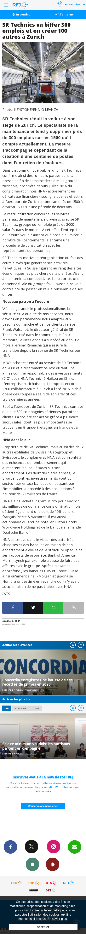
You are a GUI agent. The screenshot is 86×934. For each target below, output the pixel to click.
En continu (21, 14)
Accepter (43, 927)
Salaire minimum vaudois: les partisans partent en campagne (36, 745)
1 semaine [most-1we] (20, 708)
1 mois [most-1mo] (35, 708)
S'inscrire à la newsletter (43, 806)
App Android (52, 864)
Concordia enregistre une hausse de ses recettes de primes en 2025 (37, 682)
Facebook (10, 846)
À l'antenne (64, 14)
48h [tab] (7, 708)
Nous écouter (76, 4)
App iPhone (32, 864)
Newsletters (74, 846)
